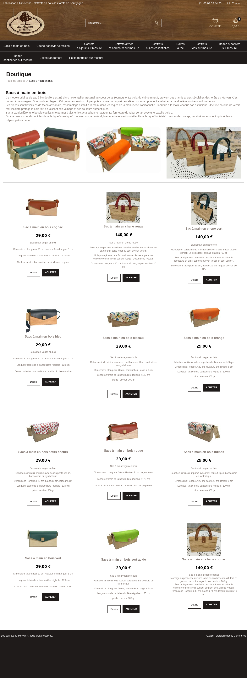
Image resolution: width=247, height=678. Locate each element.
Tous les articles (15, 80)
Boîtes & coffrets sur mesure (229, 46)
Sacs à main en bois (16, 45)
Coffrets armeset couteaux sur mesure (124, 46)
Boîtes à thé (180, 46)
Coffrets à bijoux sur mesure (89, 46)
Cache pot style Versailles (53, 45)
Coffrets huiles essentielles (158, 46)
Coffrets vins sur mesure (202, 46)
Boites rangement (51, 57)
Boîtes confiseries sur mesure (18, 57)
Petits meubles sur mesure (86, 57)
